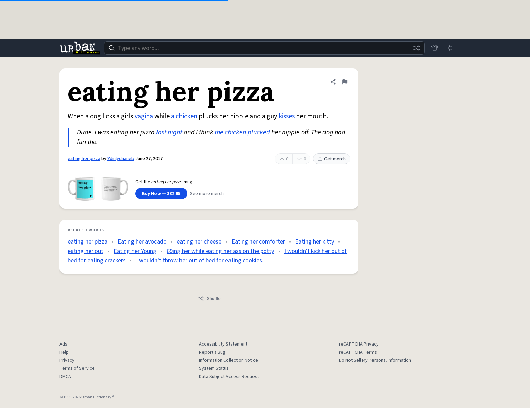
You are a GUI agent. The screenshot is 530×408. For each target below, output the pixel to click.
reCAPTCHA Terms (358, 352)
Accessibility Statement (223, 344)
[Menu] (464, 48)
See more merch (207, 193)
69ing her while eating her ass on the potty (220, 251)
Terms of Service (77, 368)
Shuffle (209, 298)
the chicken (230, 132)
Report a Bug (212, 352)
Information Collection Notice (228, 360)
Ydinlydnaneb (120, 158)
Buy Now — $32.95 (161, 193)
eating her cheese (199, 241)
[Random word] (416, 48)
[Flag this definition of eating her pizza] (344, 81)
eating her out (85, 251)
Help (64, 352)
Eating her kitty (314, 241)
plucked (259, 132)
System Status (214, 368)
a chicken (184, 116)
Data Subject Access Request (229, 376)
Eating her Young (135, 251)
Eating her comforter (258, 241)
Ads (63, 344)
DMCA (65, 376)
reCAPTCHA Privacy (359, 344)
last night (169, 132)
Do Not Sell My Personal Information (375, 360)
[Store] (435, 48)
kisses (287, 116)
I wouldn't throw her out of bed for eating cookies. (199, 260)
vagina (144, 116)
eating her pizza (84, 158)
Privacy (66, 360)
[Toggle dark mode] (449, 48)
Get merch (331, 159)
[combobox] (264, 48)
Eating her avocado (142, 241)
